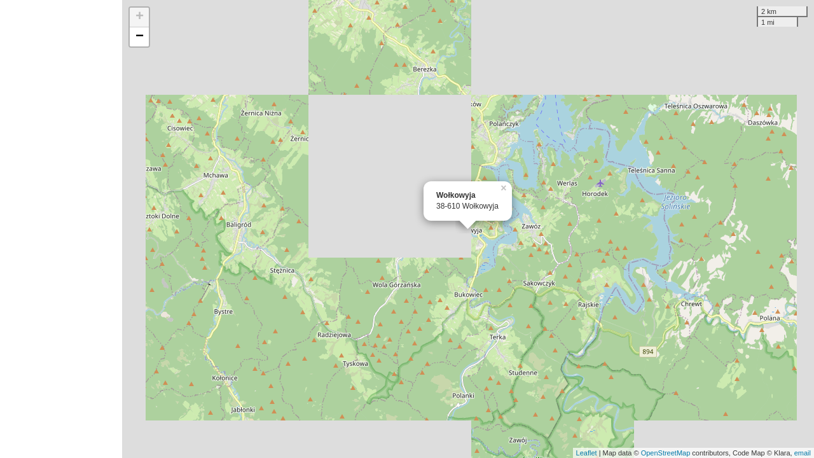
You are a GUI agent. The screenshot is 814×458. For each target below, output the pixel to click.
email (802, 453)
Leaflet (586, 453)
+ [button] (139, 17)
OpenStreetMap (666, 453)
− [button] (139, 36)
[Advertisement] (61, 229)
